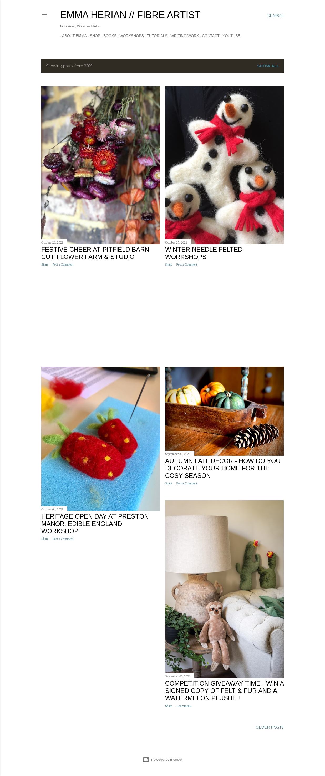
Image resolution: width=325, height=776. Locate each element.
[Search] (275, 15)
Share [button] (44, 264)
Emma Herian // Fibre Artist (130, 14)
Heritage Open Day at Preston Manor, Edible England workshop (95, 524)
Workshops (130, 36)
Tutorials (155, 36)
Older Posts (270, 727)
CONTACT (209, 36)
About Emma (72, 36)
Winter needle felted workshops (203, 253)
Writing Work (183, 36)
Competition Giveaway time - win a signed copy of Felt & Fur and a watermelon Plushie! (224, 691)
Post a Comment (62, 264)
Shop (93, 36)
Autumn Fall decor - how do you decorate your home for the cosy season (223, 468)
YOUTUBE (229, 36)
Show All (268, 66)
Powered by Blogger (162, 760)
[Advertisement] (100, 316)
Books (108, 36)
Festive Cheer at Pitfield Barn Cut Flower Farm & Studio (95, 253)
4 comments (183, 706)
